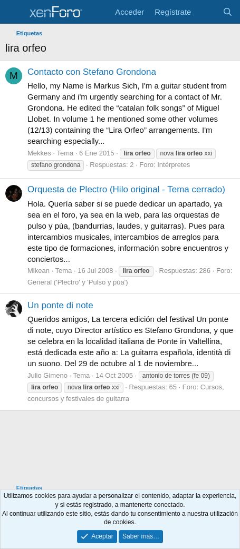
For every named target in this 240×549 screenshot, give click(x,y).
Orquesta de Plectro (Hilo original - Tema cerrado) (126, 189)
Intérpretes (173, 165)
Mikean (38, 270)
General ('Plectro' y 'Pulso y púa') (77, 282)
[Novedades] (206, 12)
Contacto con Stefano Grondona (91, 72)
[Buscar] (227, 12)
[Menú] (14, 12)
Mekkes (39, 153)
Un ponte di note (60, 305)
